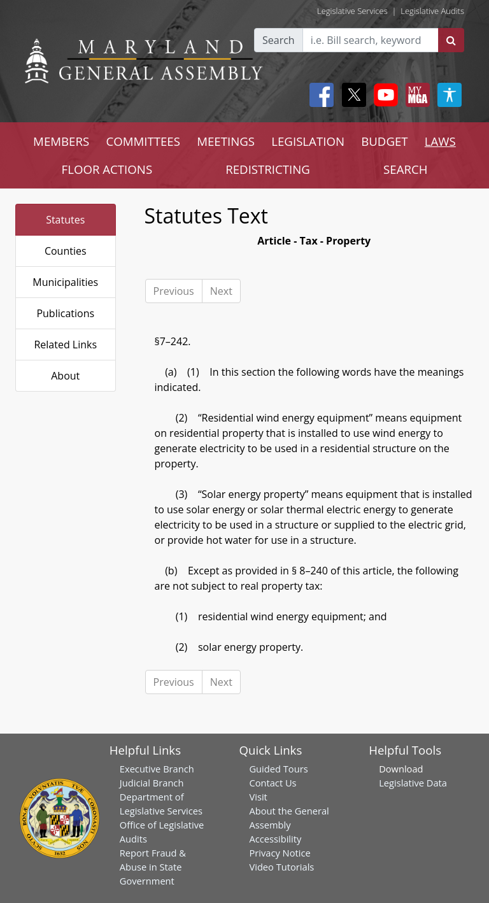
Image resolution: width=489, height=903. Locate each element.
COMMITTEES (143, 141)
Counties (66, 251)
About (65, 376)
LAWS (440, 141)
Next (221, 291)
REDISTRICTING (267, 169)
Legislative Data (413, 782)
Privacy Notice (279, 852)
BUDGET (384, 141)
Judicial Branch (152, 782)
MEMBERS (61, 141)
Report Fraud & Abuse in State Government (153, 866)
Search (278, 40)
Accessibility (275, 838)
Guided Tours (278, 768)
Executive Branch (157, 768)
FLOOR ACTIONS (107, 169)
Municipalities (65, 282)
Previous (173, 291)
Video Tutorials (281, 866)
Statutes (65, 220)
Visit (258, 796)
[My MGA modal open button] (415, 95)
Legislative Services (352, 11)
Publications (65, 313)
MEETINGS (226, 141)
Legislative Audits (432, 11)
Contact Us (272, 782)
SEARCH (405, 169)
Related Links (65, 345)
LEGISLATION (307, 141)
